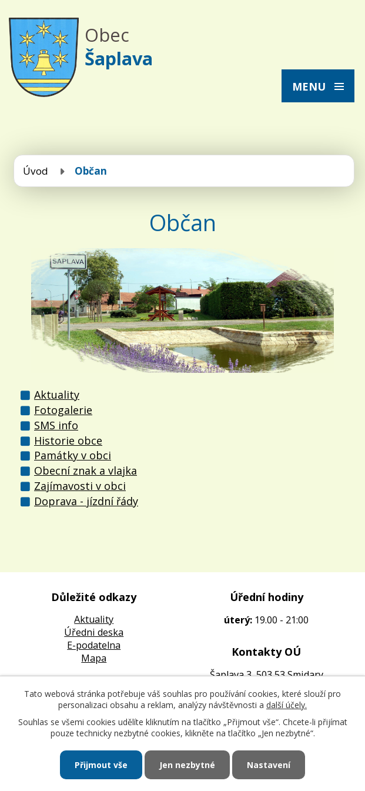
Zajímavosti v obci (80, 486)
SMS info (56, 425)
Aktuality (56, 395)
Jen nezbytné (187, 764)
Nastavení (268, 764)
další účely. (286, 704)
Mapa (93, 658)
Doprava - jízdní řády (86, 501)
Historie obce (68, 440)
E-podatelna (93, 645)
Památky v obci (72, 455)
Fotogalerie (63, 410)
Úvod (35, 171)
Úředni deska (93, 632)
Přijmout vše (101, 764)
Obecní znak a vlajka (85, 470)
